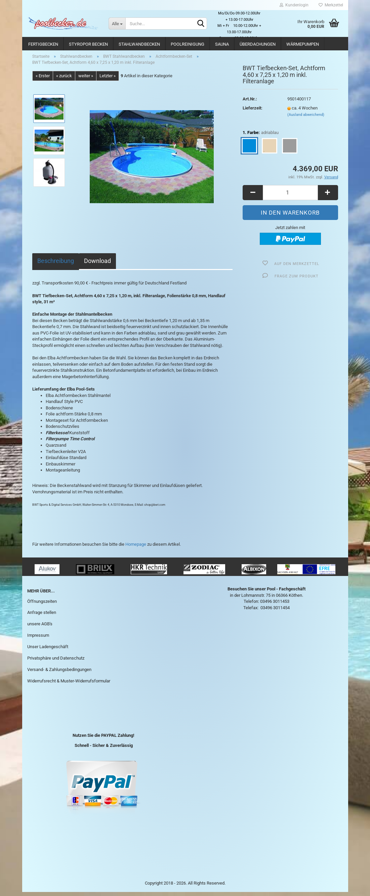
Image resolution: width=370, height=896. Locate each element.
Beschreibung (55, 264)
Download (97, 264)
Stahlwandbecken (139, 44)
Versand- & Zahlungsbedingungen (59, 673)
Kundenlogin (294, 5)
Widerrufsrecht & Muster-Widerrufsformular (68, 684)
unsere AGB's (39, 627)
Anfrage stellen (41, 616)
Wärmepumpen (302, 44)
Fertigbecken (43, 44)
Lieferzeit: (252, 111)
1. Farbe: (261, 136)
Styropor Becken (88, 44)
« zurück (64, 79)
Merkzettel (331, 5)
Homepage (135, 547)
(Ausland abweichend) (305, 118)
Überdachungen (258, 44)
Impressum (38, 638)
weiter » (85, 79)
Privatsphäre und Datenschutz (55, 661)
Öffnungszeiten (42, 605)
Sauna (222, 44)
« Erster (43, 79)
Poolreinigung (187, 44)
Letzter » (107, 79)
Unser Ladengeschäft (47, 650)
